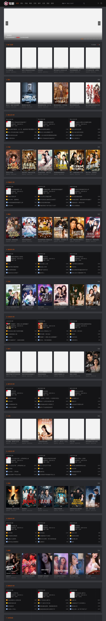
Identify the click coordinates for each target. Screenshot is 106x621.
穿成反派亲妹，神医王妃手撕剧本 (45, 172)
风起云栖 (72, 441)
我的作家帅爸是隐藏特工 (28, 374)
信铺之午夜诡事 (58, 508)
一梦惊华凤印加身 (42, 441)
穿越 (26, 3)
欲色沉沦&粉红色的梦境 (28, 576)
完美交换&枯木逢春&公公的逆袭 (61, 576)
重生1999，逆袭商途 (91, 172)
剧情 (52, 3)
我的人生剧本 (73, 374)
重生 (21, 3)
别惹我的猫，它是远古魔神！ (13, 508)
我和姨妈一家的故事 (43, 576)
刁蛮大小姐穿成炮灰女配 (12, 307)
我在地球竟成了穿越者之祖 (45, 239)
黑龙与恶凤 (41, 307)
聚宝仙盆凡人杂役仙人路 (60, 70)
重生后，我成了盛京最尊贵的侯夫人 (13, 105)
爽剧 (30, 3)
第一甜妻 (88, 307)
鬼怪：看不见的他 (90, 508)
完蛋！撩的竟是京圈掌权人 (77, 239)
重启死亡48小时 (26, 105)
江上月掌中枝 (9, 70)
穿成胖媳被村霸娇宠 (59, 172)
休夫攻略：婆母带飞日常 (12, 441)
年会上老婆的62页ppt (27, 307)
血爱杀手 (8, 576)
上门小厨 (88, 576)
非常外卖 (40, 70)
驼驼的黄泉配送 (42, 374)
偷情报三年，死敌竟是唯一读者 (93, 239)
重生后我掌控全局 (74, 105)
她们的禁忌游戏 (74, 576)
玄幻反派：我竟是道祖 (12, 239)
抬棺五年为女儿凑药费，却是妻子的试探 (77, 508)
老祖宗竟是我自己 (26, 239)
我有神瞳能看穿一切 (75, 70)
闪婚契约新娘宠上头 (59, 374)
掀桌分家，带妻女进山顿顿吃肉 (29, 172)
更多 (99, 79)
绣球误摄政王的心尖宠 (92, 441)
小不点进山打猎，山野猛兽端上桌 (93, 70)
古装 (43, 3)
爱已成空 (72, 307)
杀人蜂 (39, 508)
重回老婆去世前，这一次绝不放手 (45, 105)
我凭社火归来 (9, 172)
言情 (35, 3)
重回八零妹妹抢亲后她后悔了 (29, 70)
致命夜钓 (24, 508)
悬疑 (48, 3)
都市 (39, 3)
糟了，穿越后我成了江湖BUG (77, 172)
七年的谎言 (89, 374)
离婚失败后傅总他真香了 (60, 307)
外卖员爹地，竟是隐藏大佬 (61, 239)
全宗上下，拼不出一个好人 (61, 441)
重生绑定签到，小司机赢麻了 (61, 105)
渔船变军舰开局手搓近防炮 (13, 374)
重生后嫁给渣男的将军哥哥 (93, 105)
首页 (17, 3)
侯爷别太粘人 (25, 441)
